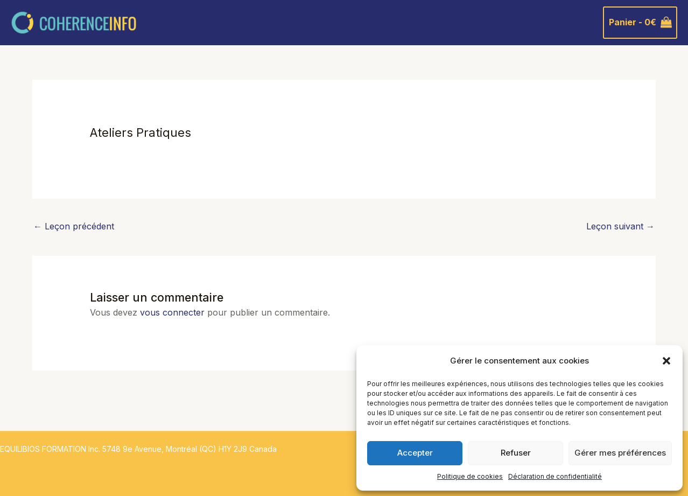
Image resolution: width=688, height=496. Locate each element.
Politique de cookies (470, 476)
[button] (666, 360)
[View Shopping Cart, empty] (640, 22)
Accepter (415, 453)
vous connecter (172, 312)
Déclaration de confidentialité (555, 476)
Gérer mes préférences (620, 453)
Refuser (516, 453)
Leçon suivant (620, 226)
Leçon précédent (73, 226)
